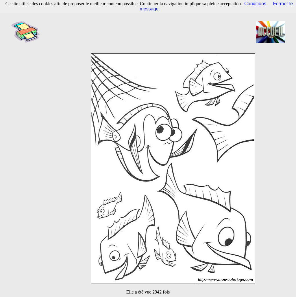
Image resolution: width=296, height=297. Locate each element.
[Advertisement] (150, 32)
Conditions (255, 3)
